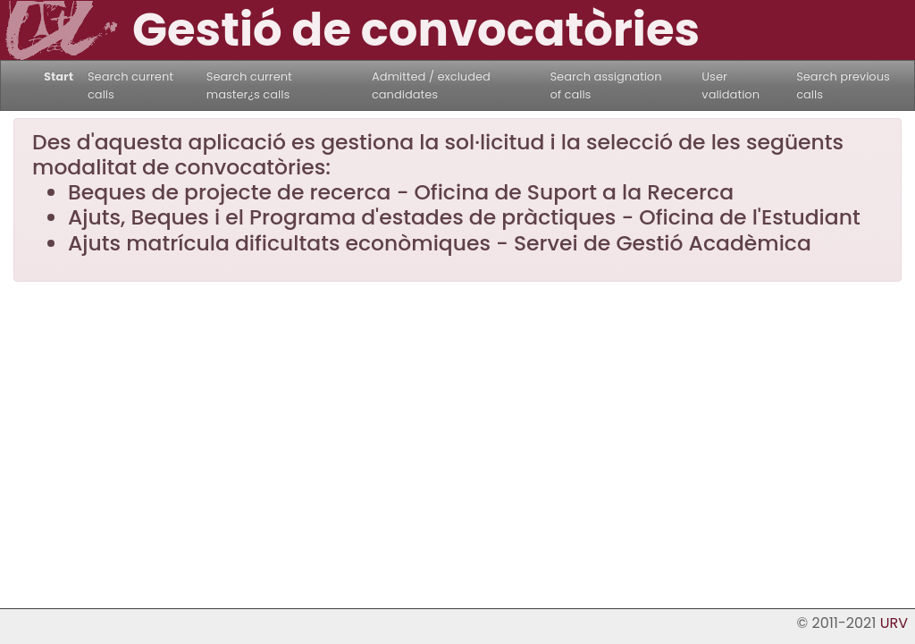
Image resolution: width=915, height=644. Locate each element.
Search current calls (130, 85)
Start (58, 76)
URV (894, 623)
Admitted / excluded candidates (431, 85)
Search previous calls (843, 85)
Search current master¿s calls (249, 85)
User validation (730, 85)
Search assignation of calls (605, 85)
